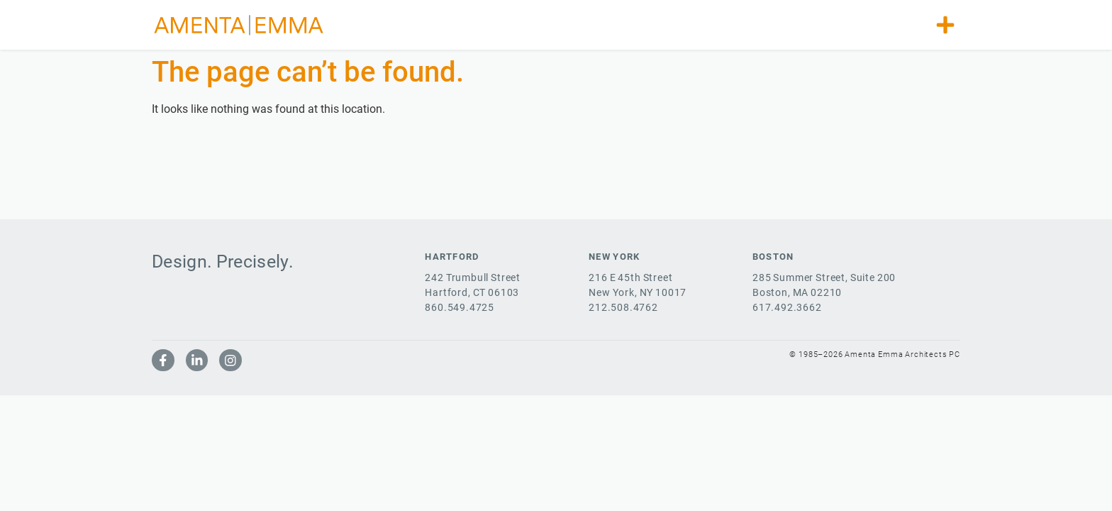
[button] (945, 25)
